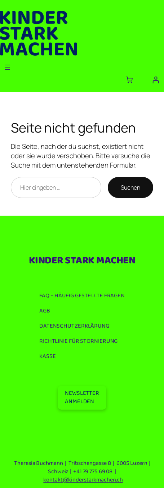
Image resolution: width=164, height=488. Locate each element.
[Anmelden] (155, 80)
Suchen (130, 187)
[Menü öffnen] (7, 67)
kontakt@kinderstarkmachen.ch (83, 480)
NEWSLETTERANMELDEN (82, 397)
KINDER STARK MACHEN (82, 260)
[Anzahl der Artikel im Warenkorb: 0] (129, 80)
